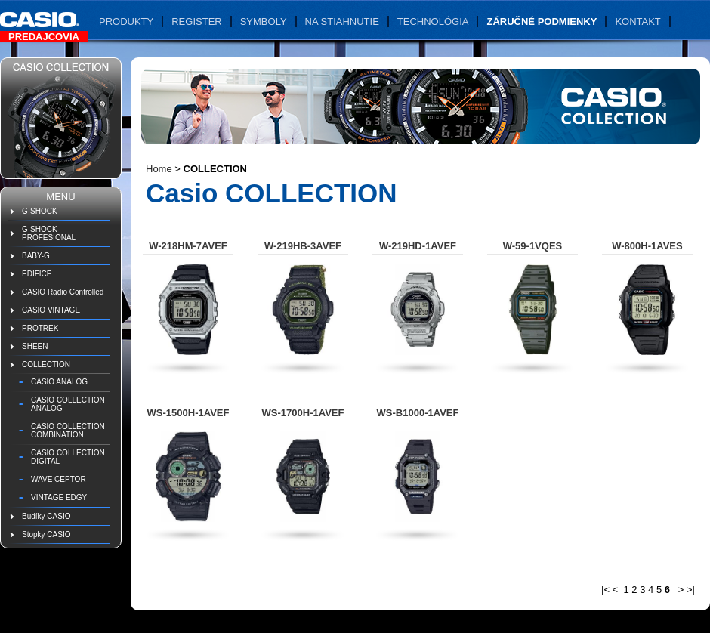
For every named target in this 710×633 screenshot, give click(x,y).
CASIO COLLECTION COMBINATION (68, 430)
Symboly (263, 21)
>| (691, 589)
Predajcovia (43, 36)
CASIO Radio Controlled (62, 292)
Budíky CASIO (46, 516)
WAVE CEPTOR (58, 479)
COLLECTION (46, 364)
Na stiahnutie (342, 21)
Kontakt (637, 21)
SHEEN (35, 346)
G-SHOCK (39, 211)
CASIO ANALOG (59, 382)
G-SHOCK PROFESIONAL (49, 233)
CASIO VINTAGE (51, 310)
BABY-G (36, 256)
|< (605, 589)
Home (159, 168)
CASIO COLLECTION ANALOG (68, 404)
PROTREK (40, 328)
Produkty (126, 21)
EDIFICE (36, 274)
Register (196, 21)
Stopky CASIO (46, 534)
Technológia (433, 21)
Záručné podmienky (541, 21)
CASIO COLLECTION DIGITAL (68, 457)
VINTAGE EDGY (59, 497)
